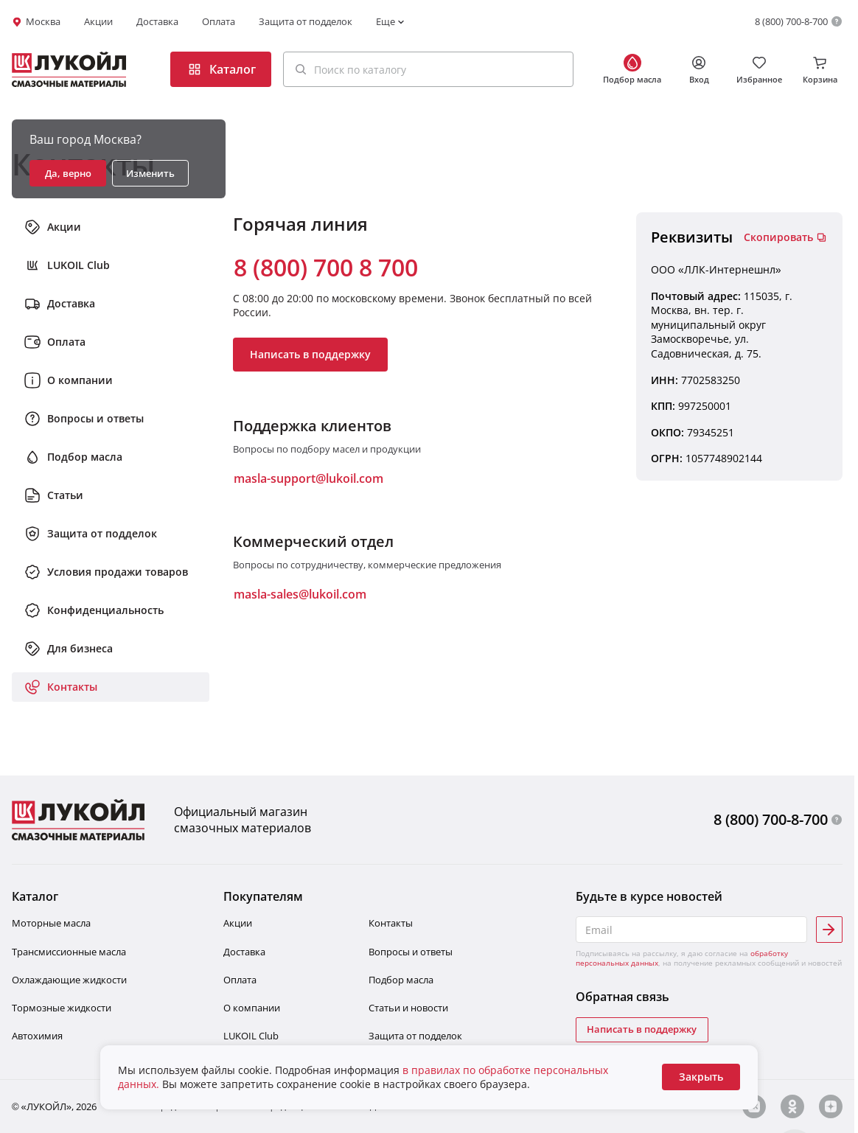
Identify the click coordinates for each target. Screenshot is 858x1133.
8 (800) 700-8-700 (791, 21)
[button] (428, 69)
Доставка (157, 21)
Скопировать (785, 237)
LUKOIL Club (251, 1035)
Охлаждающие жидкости (69, 979)
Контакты (391, 923)
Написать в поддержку (310, 354)
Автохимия (37, 1035)
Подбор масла (401, 979)
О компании (251, 1007)
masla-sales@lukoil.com (300, 594)
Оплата (218, 21)
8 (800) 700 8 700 (326, 267)
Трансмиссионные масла (69, 951)
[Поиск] (300, 69)
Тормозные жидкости (61, 1007)
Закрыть (701, 1077)
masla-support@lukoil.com (308, 478)
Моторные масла (51, 923)
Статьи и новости (408, 1007)
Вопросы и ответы (411, 951)
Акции (98, 21)
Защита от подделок (305, 21)
